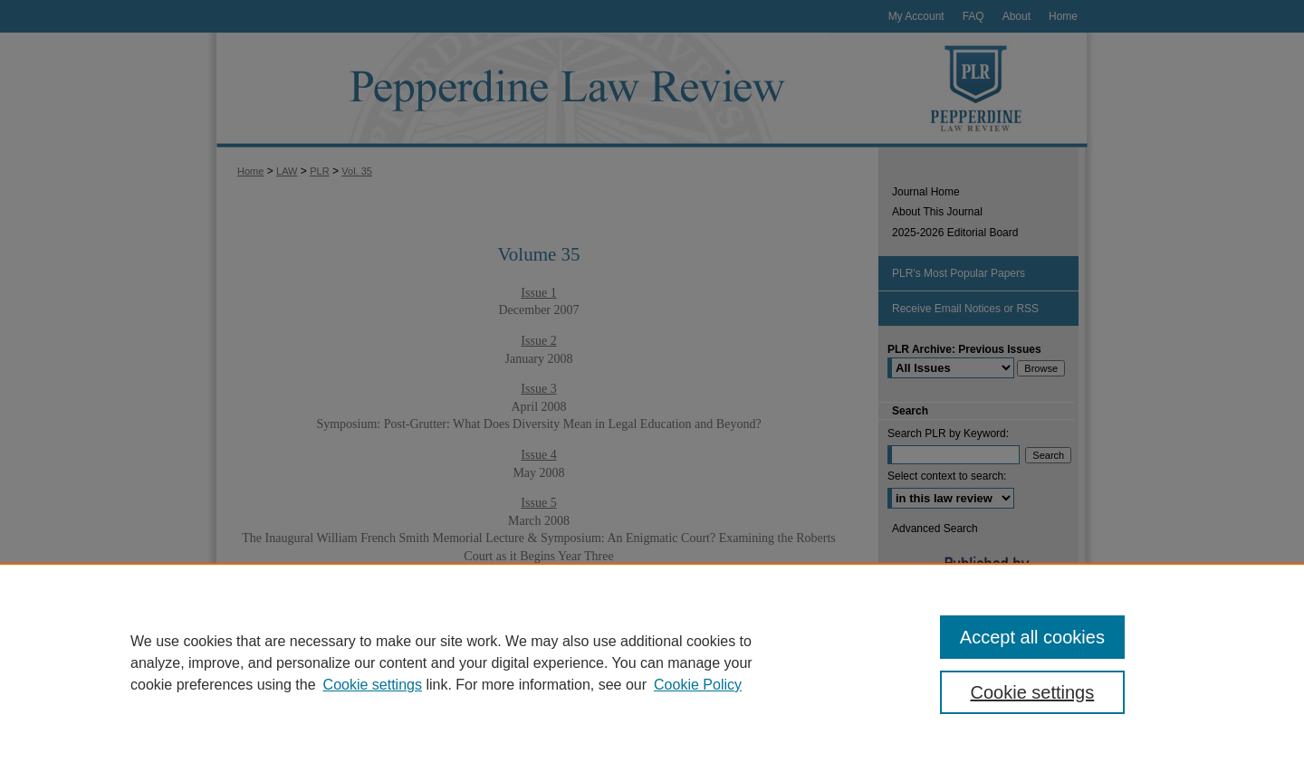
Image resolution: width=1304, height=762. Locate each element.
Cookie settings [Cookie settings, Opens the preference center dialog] (1033, 692)
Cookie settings (372, 684)
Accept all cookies (1032, 637)
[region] (652, 662)
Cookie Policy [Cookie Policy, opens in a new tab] (698, 684)
